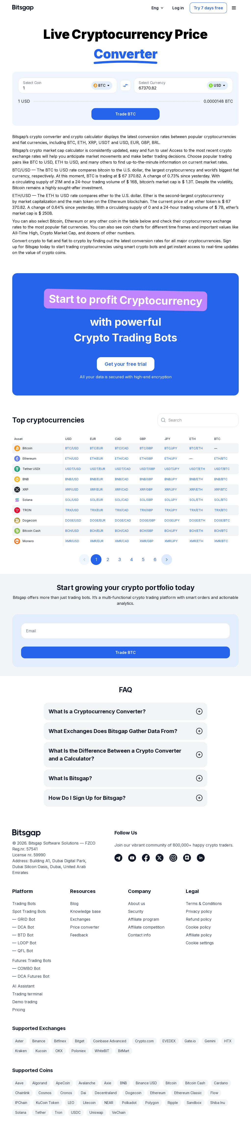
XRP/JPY (170, 489)
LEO (71, 1103)
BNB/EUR (96, 479)
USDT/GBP (147, 469)
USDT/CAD (123, 469)
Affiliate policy (199, 934)
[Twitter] (159, 858)
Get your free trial (126, 364)
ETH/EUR (96, 458)
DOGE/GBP (147, 520)
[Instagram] (173, 858)
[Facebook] (146, 858)
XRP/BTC (220, 489)
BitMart (123, 1051)
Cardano (221, 1083)
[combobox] (198, 420)
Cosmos (44, 1093)
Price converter (84, 927)
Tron (58, 1112)
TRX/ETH (196, 510)
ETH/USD (72, 458)
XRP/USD (71, 489)
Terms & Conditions (204, 903)
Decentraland (106, 1093)
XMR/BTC (221, 541)
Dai (83, 1093)
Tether (40, 1112)
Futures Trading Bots (31, 960)
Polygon (152, 1103)
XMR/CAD (122, 541)
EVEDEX (169, 1041)
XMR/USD (72, 541)
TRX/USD (72, 510)
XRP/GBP (146, 489)
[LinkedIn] (201, 858)
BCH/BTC (221, 531)
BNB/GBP (146, 479)
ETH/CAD (121, 458)
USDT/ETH (197, 469)
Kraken (21, 1051)
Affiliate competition (146, 927)
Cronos (66, 1093)
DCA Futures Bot (33, 976)
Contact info (139, 934)
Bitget (79, 1041)
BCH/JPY (170, 531)
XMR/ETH (196, 541)
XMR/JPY (170, 541)
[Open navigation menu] (234, 8)
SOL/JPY (170, 500)
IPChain (21, 1103)
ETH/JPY (170, 458)
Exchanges (80, 919)
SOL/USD (72, 500)
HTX (228, 1041)
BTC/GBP (146, 448)
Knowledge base (85, 911)
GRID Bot (26, 919)
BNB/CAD (121, 479)
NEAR (108, 1103)
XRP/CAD (121, 489)
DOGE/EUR (97, 520)
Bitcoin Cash (195, 1083)
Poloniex (79, 1051)
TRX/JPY (170, 510)
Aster (19, 1041)
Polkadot (129, 1103)
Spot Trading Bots (29, 911)
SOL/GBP (146, 500)
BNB (123, 1083)
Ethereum (157, 1093)
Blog (74, 903)
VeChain (119, 1112)
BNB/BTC (220, 479)
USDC (76, 1112)
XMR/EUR (96, 541)
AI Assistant (23, 986)
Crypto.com (144, 1041)
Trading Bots (24, 903)
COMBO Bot (29, 968)
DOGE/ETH (197, 520)
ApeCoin (63, 1083)
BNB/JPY (170, 479)
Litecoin (89, 1103)
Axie (107, 1083)
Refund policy (199, 919)
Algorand (39, 1083)
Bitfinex (60, 1041)
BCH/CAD (122, 531)
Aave (19, 1083)
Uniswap (96, 1112)
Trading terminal (27, 993)
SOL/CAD (121, 500)
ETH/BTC (220, 458)
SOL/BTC (220, 500)
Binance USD (146, 1083)
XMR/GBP (146, 541)
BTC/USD (72, 448)
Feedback (79, 934)
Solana (20, 1112)
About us (136, 903)
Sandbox (194, 1103)
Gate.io (190, 1041)
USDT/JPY (171, 469)
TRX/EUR (96, 510)
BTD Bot (25, 934)
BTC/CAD (121, 448)
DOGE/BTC (222, 520)
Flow (214, 1093)
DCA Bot (26, 927)
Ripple (173, 1103)
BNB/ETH (196, 479)
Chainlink (22, 1093)
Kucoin (41, 1051)
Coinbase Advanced (109, 1041)
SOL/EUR (96, 500)
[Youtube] (132, 858)
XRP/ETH (195, 489)
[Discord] (187, 858)
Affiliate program (143, 919)
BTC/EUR (96, 448)
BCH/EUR (96, 531)
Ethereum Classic (188, 1093)
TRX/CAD (121, 510)
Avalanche (87, 1083)
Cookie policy (198, 927)
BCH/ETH (196, 531)
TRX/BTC (220, 510)
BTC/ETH (196, 448)
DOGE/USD (73, 520)
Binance (38, 1041)
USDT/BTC (222, 469)
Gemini (210, 1041)
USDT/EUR (97, 469)
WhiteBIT (102, 1051)
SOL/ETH (196, 500)
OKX (59, 1051)
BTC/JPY (170, 448)
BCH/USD (72, 531)
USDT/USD (73, 469)
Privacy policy (199, 911)
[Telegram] (118, 858)
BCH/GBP (146, 531)
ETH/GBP (146, 458)
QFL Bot (25, 950)
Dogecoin (133, 1093)
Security (135, 911)
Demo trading (24, 1001)
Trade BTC (125, 114)
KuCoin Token (47, 1103)
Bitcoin (171, 1083)
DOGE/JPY (171, 520)
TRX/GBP (146, 510)
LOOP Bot (27, 942)
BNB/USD (72, 479)
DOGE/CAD (123, 520)
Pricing (18, 1009)
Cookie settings (200, 942)
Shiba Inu (217, 1103)
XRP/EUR (96, 489)
